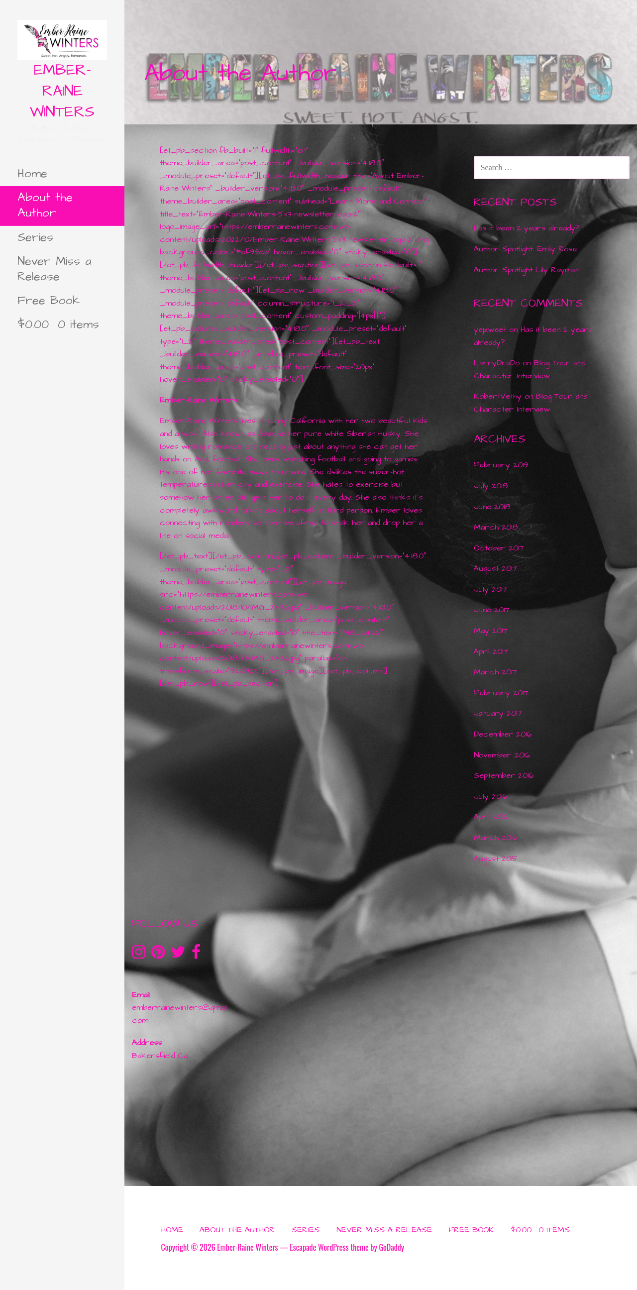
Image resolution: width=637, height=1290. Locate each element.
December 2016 (502, 734)
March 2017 (495, 671)
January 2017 (498, 713)
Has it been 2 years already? (526, 227)
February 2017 (501, 692)
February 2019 (501, 464)
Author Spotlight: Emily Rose (525, 248)
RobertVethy (498, 396)
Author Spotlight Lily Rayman (526, 269)
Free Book (48, 300)
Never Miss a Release (54, 269)
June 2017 (492, 609)
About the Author (45, 205)
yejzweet (490, 329)
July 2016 (490, 796)
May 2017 (491, 630)
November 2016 (502, 755)
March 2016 (495, 837)
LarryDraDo (497, 362)
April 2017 (491, 651)
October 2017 (499, 547)
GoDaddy (391, 1247)
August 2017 (495, 568)
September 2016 (503, 775)
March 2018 (496, 527)
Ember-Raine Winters (62, 91)
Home (32, 173)
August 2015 (496, 858)
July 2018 (491, 485)
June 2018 (492, 506)
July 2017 (490, 589)
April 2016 (491, 816)
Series (35, 237)
